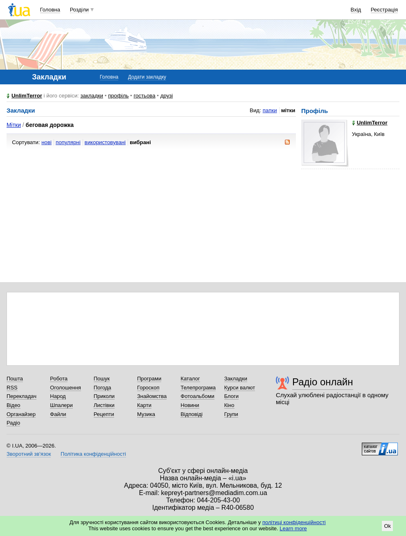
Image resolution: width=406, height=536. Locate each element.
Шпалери (61, 405)
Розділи (79, 10)
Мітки (14, 125)
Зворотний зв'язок (29, 454)
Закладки (235, 378)
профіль (118, 96)
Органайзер (21, 414)
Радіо (13, 423)
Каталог (190, 378)
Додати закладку (147, 77)
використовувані (105, 142)
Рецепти (104, 414)
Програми (149, 378)
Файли (58, 414)
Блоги (231, 396)
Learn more (293, 528)
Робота (59, 378)
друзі (166, 96)
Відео (13, 405)
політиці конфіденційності (294, 522)
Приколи (104, 396)
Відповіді (191, 414)
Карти (144, 405)
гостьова (144, 96)
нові (46, 142)
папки (270, 110)
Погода (102, 387)
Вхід (356, 10)
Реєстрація (384, 10)
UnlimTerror (26, 96)
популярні (68, 142)
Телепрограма (198, 387)
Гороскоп (148, 387)
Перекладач (21, 396)
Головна (50, 10)
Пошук (102, 378)
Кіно (229, 405)
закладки (91, 96)
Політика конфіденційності (93, 454)
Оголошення (65, 387)
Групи (231, 414)
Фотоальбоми (197, 396)
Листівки (104, 405)
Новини (189, 405)
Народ (57, 396)
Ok (387, 526)
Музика (146, 414)
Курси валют (239, 387)
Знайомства (152, 396)
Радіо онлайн (322, 381)
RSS (12, 387)
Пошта (15, 378)
